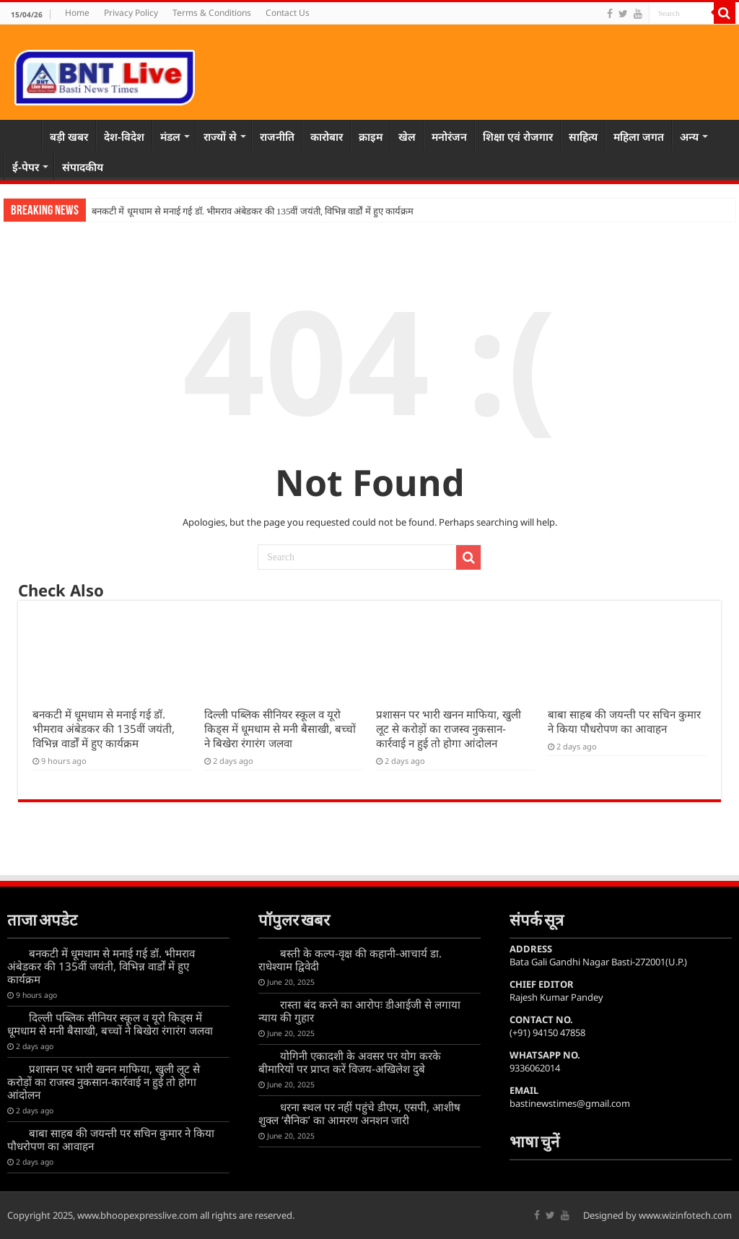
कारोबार (326, 136)
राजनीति (277, 136)
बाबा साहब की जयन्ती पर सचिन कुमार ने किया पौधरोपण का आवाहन (624, 721)
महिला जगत (638, 136)
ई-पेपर (25, 167)
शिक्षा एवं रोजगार (518, 136)
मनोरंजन (449, 136)
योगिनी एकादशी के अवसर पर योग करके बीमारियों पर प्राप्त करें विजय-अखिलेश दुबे (349, 1062)
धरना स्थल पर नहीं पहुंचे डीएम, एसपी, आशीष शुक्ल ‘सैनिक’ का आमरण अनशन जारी (359, 1113)
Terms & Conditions (211, 12)
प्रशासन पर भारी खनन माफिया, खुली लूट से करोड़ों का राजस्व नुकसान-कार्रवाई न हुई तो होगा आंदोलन (448, 728)
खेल (407, 136)
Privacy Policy (131, 12)
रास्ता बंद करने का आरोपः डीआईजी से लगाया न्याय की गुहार (359, 1011)
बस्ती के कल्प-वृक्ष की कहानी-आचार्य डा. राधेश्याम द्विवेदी (350, 959)
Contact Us (288, 12)
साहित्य (583, 136)
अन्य (689, 136)
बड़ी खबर (69, 136)
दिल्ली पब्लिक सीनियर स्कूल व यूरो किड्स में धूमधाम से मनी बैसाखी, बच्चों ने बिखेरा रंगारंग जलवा (280, 728)
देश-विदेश (124, 136)
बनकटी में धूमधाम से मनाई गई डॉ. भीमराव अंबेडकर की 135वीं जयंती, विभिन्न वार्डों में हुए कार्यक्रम (253, 211)
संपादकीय (82, 167)
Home (77, 12)
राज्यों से (220, 136)
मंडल (170, 136)
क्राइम (370, 136)
